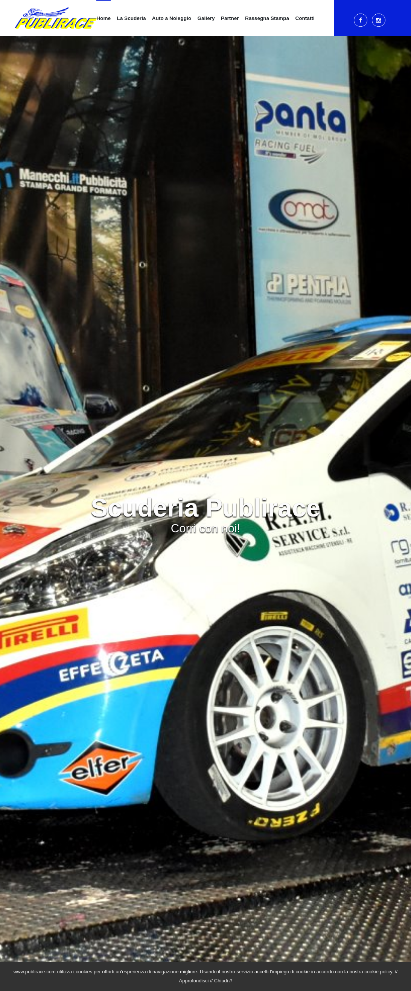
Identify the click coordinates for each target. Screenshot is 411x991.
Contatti (304, 18)
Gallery (206, 18)
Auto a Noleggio (171, 18)
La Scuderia (131, 18)
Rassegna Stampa (267, 18)
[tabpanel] (205, 495)
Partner (230, 18)
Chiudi (221, 980)
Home (103, 18)
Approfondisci (194, 980)
